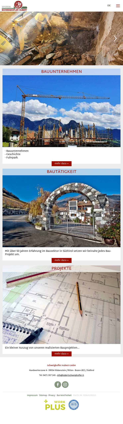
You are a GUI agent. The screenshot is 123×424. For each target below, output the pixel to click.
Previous (7, 38)
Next (115, 38)
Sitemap (43, 395)
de (109, 6)
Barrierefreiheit (64, 395)
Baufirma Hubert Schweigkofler (14, 6)
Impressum (32, 395)
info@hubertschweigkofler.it (70, 375)
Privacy (51, 395)
